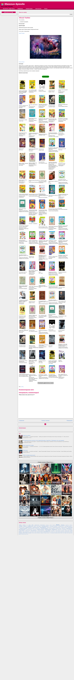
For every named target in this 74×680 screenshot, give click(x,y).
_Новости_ (70, 668)
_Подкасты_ (25, 669)
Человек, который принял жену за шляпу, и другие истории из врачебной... (23, 91)
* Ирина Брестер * (69, 671)
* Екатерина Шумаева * (44, 671)
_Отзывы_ (21, 669)
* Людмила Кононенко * (40, 672)
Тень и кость (51, 345)
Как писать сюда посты (9, 8)
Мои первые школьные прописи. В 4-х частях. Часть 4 (53, 301)
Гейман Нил (60, 361)
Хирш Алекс (31, 150)
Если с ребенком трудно (42, 180)
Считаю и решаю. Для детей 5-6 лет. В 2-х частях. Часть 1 (23, 194)
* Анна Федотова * (43, 670)
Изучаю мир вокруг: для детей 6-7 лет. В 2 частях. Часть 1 (33, 194)
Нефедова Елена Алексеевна (43, 122)
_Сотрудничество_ (30, 669)
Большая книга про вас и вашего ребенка (33, 118)
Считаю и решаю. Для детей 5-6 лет (63, 90)
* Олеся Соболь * (22, 673)
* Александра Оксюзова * (68, 669)
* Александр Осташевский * (53, 669)
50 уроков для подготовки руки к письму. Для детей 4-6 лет (53, 134)
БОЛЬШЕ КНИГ (45, 76)
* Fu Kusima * (62, 673)
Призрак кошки (21, 148)
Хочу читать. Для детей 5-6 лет (33, 105)
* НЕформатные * (54, 672)
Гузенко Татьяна (55, 136)
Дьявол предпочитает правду (28, 445)
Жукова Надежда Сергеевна (63, 106)
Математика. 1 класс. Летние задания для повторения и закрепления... (63, 226)
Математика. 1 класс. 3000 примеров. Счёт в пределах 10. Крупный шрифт (62, 345)
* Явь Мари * (53, 673)
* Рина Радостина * (33, 673)
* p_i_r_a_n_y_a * (26, 674)
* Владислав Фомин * (64, 670)
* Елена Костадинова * (51, 671)
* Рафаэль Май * (27, 673)
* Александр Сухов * (61, 669)
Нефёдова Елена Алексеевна (53, 243)
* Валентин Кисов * (49, 670)
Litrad (27, 677)
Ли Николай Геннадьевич (23, 288)
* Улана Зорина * (48, 673)
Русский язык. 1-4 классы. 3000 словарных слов (53, 241)
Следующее (21, 420)
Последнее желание (52, 105)
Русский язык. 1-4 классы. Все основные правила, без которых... (43, 375)
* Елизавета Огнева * (58, 671)
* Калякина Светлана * (29, 672)
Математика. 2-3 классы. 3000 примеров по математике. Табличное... (43, 256)
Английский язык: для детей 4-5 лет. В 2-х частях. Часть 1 (24, 226)
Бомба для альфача (26, 435)
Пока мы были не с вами (23, 119)
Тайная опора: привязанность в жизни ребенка (43, 345)
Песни (45, 8)
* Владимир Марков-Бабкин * (56, 670)
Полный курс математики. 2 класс (43, 331)
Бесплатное (38, 8)
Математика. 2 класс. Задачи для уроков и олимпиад (63, 255)
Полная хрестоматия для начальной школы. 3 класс (33, 210)
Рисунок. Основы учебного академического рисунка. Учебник (23, 286)
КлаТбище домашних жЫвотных (42, 361)
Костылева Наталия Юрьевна (53, 377)
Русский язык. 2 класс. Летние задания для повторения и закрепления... (43, 119)
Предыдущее (69, 420)
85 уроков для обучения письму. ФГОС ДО (23, 133)
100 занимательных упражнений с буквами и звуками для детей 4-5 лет (53, 375)
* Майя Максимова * (48, 672)
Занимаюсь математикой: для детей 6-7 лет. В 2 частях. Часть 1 (33, 134)
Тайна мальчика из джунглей (53, 195)
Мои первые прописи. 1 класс (53, 285)
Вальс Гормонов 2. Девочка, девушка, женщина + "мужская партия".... (33, 271)
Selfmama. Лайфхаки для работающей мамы (33, 163)
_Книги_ (22, 386)
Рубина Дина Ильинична (23, 362)
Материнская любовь (61, 163)
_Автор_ (20, 668)
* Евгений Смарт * (37, 671)
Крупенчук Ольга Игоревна (43, 197)
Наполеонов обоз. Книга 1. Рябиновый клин (23, 361)
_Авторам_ (24, 668)
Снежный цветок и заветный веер (53, 181)
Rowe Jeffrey (21, 165)
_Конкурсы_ (63, 668)
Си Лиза (50, 183)
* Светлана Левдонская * (41, 673)
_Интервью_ (47, 668)
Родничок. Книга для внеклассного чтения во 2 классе (33, 375)
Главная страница (45, 420)
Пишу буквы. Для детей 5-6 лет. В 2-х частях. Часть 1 (43, 105)
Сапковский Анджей (52, 106)
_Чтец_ (35, 669)
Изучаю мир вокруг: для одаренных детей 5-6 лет (53, 119)
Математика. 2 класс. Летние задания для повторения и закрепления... (63, 241)
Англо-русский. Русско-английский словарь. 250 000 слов (43, 302)
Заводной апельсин (52, 90)
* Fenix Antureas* (57, 673)
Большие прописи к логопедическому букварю (23, 241)
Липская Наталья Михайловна (34, 182)
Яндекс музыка (24, 677)
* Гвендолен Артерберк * (23, 671)
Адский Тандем (21, 33)
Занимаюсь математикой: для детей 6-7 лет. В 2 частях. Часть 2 (63, 195)
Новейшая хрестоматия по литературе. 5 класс (43, 134)
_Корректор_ (67, 668)
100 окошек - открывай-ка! (33, 223)
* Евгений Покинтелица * (31, 671)
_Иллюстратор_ (42, 668)
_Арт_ (27, 668)
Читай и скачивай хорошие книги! (29, 455)
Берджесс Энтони (51, 91)
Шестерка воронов (61, 330)
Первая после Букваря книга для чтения (63, 105)
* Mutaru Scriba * (67, 673)
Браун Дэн (60, 288)
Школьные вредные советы (43, 226)
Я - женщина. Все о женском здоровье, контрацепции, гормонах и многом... (23, 301)
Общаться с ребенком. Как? (23, 105)
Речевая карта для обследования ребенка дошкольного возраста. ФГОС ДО (43, 195)
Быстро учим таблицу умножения (22, 209)
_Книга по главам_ (52, 668)
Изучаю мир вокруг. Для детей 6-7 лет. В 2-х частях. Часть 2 (53, 209)
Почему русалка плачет (62, 148)
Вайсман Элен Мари (22, 273)
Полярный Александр (42, 91)
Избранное (20, 8)
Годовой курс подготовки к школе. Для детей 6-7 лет (53, 162)
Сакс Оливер (21, 93)
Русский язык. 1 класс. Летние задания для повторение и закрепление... (53, 148)
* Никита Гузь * (60, 672)
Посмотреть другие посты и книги (45, 382)
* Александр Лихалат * (45, 669)
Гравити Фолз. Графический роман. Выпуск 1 (33, 149)
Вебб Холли (21, 149)
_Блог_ (32, 668)
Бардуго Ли (60, 273)
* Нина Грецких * (64, 672)
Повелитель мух (31, 256)
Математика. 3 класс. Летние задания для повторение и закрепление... (43, 241)
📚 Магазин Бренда (13, 4)
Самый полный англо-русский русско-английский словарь (24, 375)
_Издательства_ (37, 668)
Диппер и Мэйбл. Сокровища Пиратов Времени (23, 164)
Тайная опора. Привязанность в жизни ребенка (53, 227)
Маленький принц (32, 330)
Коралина (60, 360)
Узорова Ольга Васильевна (43, 121)
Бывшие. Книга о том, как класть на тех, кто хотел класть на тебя (33, 361)
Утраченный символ (61, 287)
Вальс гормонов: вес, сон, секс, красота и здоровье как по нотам (63, 375)
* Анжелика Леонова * (35, 670)
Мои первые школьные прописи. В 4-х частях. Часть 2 (63, 180)
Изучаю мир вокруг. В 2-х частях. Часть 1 (23, 180)
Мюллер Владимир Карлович (43, 303)
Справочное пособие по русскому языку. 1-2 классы (53, 272)
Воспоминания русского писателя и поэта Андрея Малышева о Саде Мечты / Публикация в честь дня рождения (43, 440)
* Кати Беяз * (35, 672)
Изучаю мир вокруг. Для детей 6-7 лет (33, 180)
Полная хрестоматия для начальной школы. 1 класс (43, 210)
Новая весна (25, 450)
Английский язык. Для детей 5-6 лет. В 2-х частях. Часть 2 (63, 119)
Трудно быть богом (32, 345)
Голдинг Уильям (41, 150)
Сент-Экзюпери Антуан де (43, 163)
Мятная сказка (51, 329)
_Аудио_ (29, 668)
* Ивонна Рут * (64, 671)
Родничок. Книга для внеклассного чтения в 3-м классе (43, 286)
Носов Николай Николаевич (62, 209)
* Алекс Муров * (38, 669)
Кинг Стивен (41, 273)
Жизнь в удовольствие (62, 301)
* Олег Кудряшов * (69, 672)
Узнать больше (21, 61)
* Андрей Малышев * (28, 670)
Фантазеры (60, 208)
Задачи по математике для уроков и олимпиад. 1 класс (33, 241)
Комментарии (29, 8)
